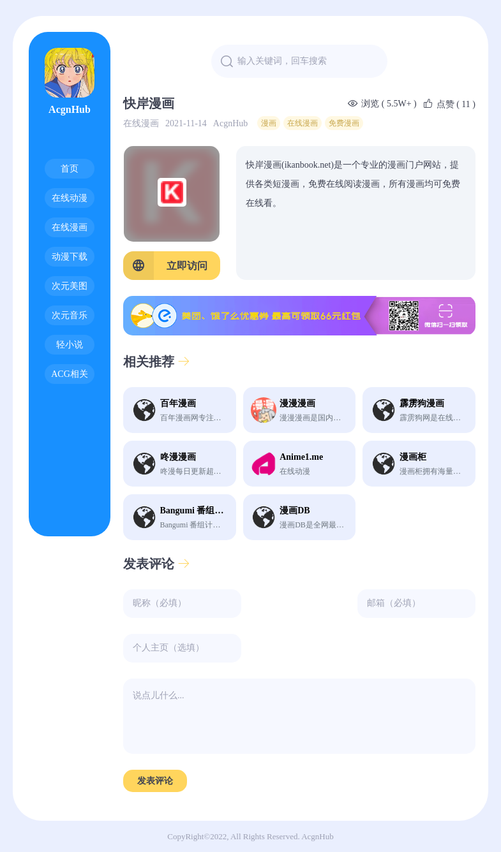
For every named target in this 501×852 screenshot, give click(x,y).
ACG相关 (69, 374)
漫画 (268, 123)
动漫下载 (69, 256)
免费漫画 (344, 123)
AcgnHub (69, 81)
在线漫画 (69, 227)
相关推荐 (156, 362)
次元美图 (69, 286)
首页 (70, 168)
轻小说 (69, 344)
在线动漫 (69, 198)
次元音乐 (69, 315)
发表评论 (156, 564)
